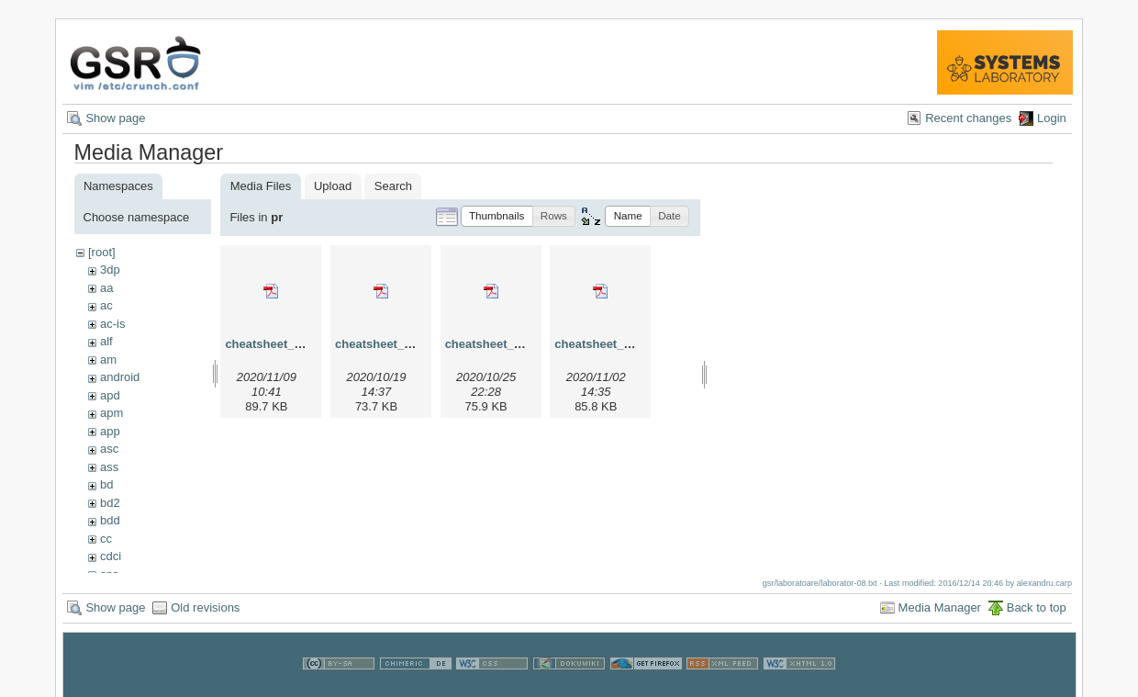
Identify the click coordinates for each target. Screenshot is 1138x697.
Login (1051, 118)
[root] (102, 252)
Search (393, 186)
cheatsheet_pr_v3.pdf (506, 344)
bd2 (110, 503)
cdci (110, 556)
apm (111, 413)
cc (106, 538)
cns (109, 574)
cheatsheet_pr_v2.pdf (396, 344)
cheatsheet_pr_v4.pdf (615, 344)
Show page (115, 118)
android (119, 377)
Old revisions (205, 614)
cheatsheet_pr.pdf (276, 344)
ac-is (112, 324)
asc (109, 448)
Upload (332, 186)
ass (109, 467)
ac (106, 305)
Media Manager (939, 614)
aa (106, 288)
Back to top (1036, 614)
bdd (110, 520)
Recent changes (968, 118)
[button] (497, 216)
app (110, 431)
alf (106, 341)
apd (110, 395)
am (108, 359)
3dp (110, 269)
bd (106, 484)
